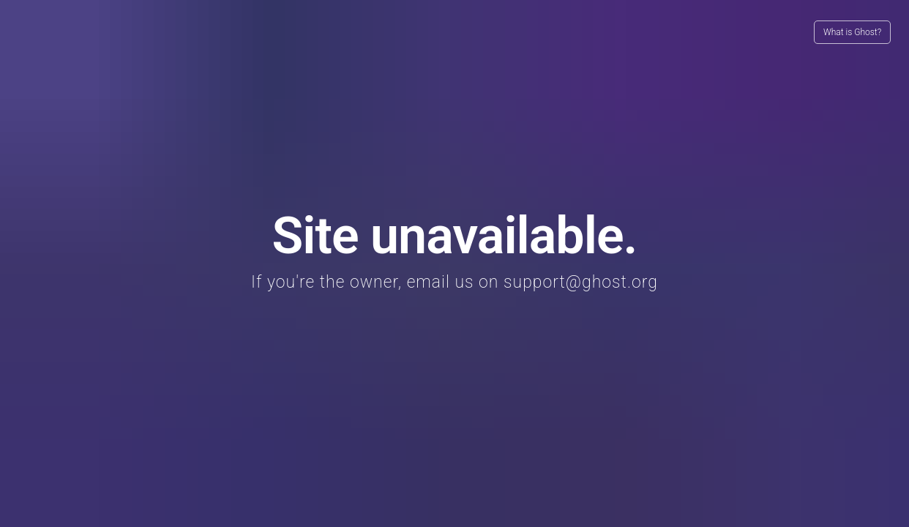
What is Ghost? (852, 32)
